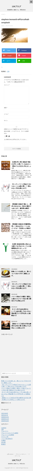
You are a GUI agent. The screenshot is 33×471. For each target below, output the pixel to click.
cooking (3, 428)
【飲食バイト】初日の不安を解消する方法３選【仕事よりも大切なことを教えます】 (21, 326)
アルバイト (4, 431)
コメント (7, 85)
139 (8, 71)
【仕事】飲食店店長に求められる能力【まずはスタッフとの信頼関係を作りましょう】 (21, 246)
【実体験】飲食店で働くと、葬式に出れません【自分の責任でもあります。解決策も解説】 (21, 206)
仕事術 (3, 440)
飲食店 (3, 444)
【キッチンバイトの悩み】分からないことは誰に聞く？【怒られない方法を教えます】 (21, 186)
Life (2, 429)
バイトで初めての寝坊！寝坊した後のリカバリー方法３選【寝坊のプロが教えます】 (21, 299)
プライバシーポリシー (21, 454)
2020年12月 (5, 417)
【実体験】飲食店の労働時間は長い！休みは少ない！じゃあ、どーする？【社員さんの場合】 (21, 226)
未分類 (3, 442)
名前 (5, 107)
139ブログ (16, 6)
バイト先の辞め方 (7, 438)
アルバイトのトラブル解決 (9, 433)
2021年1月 (4, 415)
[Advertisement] (16, 354)
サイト (6, 120)
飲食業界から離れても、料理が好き (16, 463)
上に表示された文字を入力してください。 (15, 139)
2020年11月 (5, 419)
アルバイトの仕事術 (7, 435)
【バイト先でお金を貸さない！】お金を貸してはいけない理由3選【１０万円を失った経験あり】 (21, 312)
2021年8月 (4, 413)
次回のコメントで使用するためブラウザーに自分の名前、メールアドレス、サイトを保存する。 (16, 131)
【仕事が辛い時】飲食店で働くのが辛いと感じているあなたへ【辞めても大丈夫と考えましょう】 (21, 165)
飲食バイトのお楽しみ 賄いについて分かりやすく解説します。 (21, 273)
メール (6, 114)
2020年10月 (5, 421)
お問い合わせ (10, 454)
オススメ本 (4, 437)
